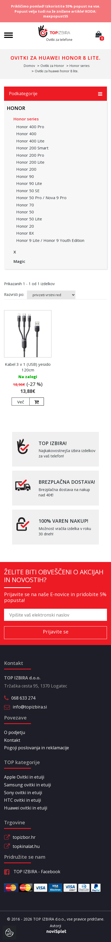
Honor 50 (25, 211)
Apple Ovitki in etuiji (24, 777)
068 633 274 (23, 698)
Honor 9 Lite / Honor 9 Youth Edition (50, 240)
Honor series (26, 118)
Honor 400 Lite (30, 141)
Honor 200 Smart (32, 148)
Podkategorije (55, 93)
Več (20, 401)
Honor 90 (25, 176)
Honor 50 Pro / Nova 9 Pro (41, 197)
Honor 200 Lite (30, 162)
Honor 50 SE (28, 190)
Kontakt (12, 740)
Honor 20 (25, 226)
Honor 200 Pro (30, 155)
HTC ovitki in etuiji (22, 800)
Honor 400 (26, 133)
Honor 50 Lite (29, 218)
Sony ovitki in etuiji (23, 793)
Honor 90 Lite (29, 183)
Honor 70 (25, 204)
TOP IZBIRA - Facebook (32, 872)
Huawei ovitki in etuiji (25, 808)
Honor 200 (26, 169)
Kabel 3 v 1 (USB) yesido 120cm (28, 366)
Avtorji (55, 926)
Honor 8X (25, 233)
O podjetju (14, 732)
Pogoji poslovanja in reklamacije (36, 748)
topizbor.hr (24, 837)
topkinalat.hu (26, 846)
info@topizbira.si (30, 707)
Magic (19, 261)
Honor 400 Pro (30, 126)
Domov (29, 65)
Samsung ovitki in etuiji (27, 785)
